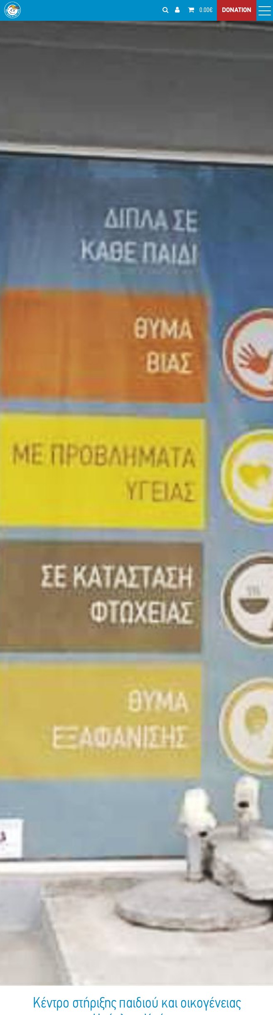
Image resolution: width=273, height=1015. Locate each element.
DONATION (236, 10)
